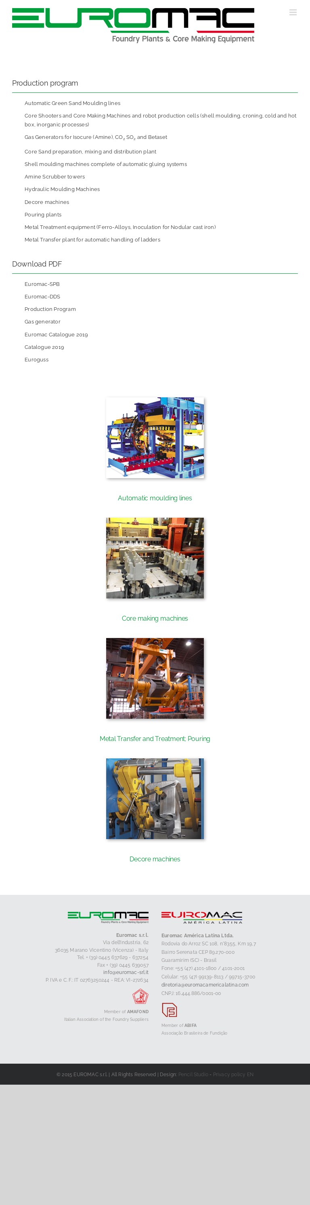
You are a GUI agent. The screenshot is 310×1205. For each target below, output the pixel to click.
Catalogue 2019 (44, 347)
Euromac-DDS (42, 297)
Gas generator (43, 322)
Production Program (50, 309)
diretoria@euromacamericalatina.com (205, 985)
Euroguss (36, 360)
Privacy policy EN (233, 1074)
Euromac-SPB (42, 284)
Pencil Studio (193, 1074)
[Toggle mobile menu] (293, 12)
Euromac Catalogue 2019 (56, 335)
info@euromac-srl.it (126, 972)
